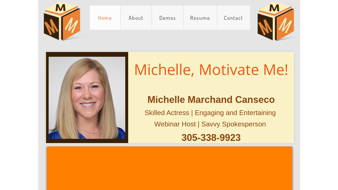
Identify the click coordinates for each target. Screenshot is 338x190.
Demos (167, 17)
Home (105, 17)
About (136, 17)
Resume (200, 17)
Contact (233, 17)
